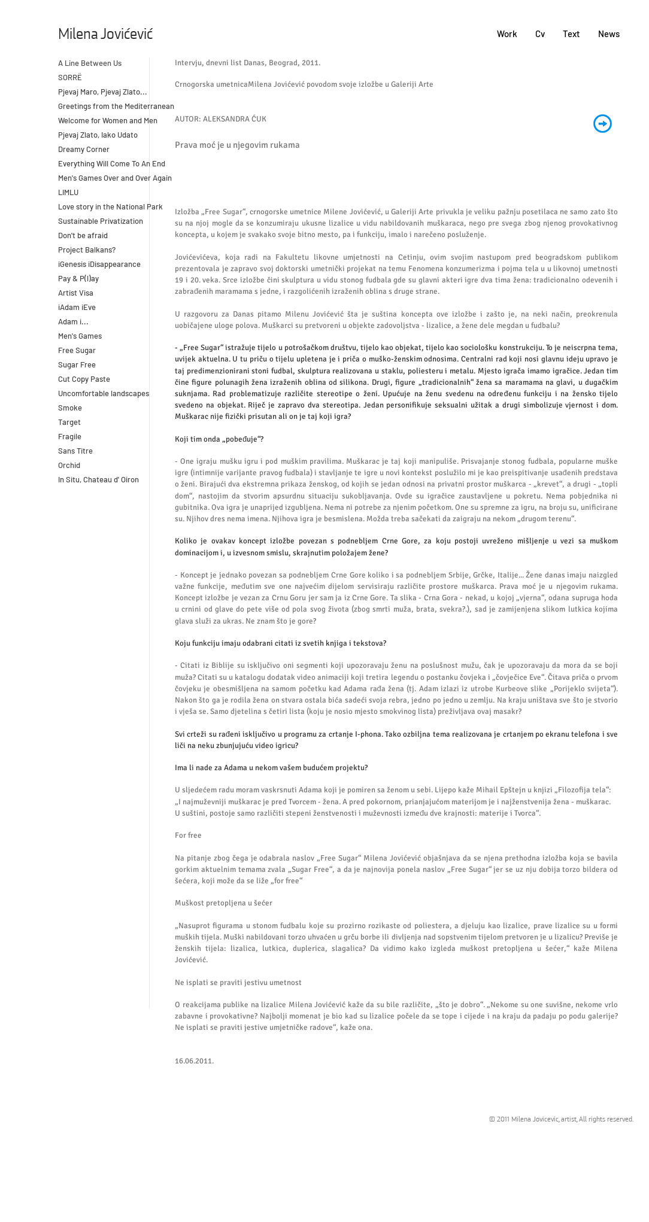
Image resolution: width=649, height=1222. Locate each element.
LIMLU (68, 192)
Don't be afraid (83, 235)
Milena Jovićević (105, 35)
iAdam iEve (77, 307)
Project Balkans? (87, 249)
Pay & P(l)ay (78, 278)
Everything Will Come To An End (112, 163)
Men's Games (80, 336)
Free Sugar (77, 350)
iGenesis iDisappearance (99, 264)
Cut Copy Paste (84, 379)
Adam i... (73, 321)
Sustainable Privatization (100, 221)
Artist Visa (75, 292)
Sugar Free (77, 364)
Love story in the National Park (110, 206)
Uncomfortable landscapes (104, 393)
